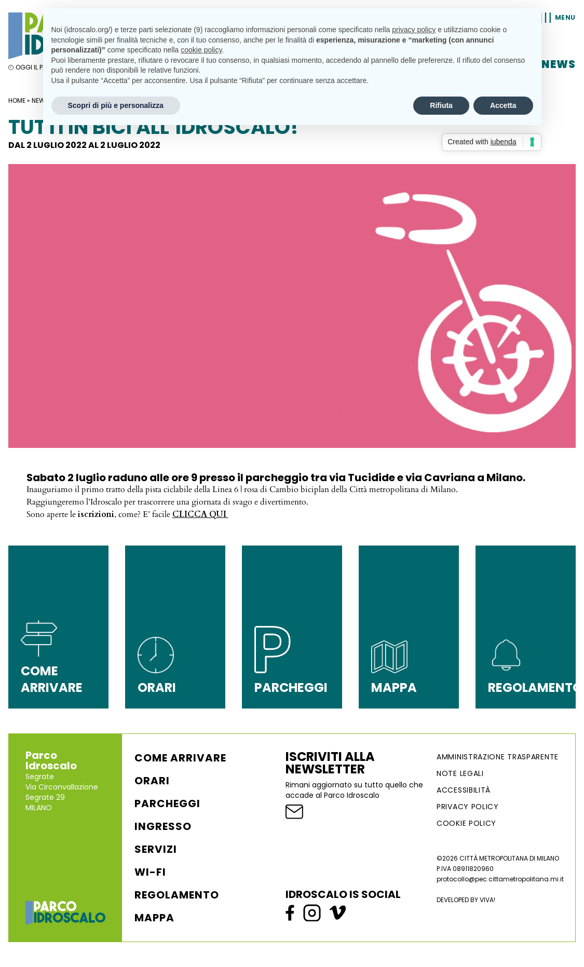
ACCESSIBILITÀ (464, 790)
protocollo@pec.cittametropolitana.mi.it (500, 879)
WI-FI (150, 872)
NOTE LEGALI (460, 773)
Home (16, 100)
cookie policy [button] (201, 50)
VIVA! (487, 899)
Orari (152, 780)
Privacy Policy (468, 806)
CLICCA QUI (200, 514)
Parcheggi (167, 803)
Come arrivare (180, 758)
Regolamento (176, 895)
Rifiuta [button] (441, 105)
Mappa (154, 917)
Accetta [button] (503, 105)
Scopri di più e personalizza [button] (116, 105)
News (558, 64)
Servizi (155, 849)
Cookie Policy (466, 823)
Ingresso (163, 826)
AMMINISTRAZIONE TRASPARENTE (498, 757)
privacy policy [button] (414, 29)
